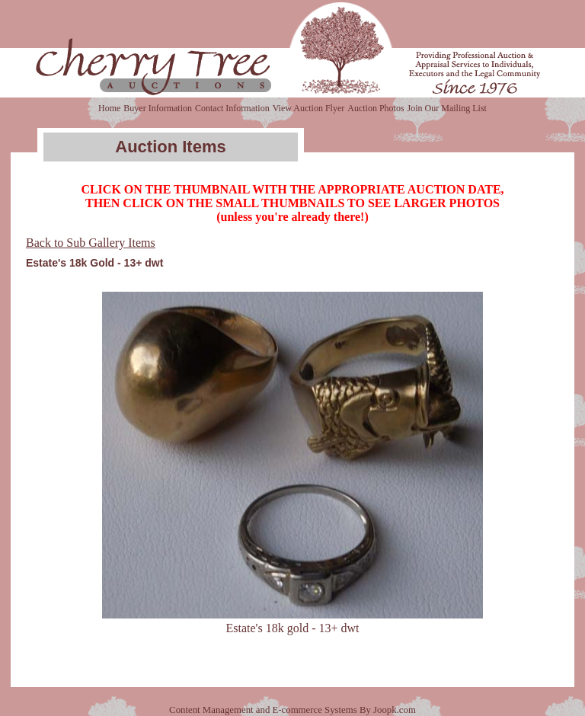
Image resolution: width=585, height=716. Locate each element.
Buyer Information (157, 108)
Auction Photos (375, 108)
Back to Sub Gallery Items (90, 242)
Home (109, 108)
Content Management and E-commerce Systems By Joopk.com (292, 710)
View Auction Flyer (309, 108)
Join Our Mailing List (447, 108)
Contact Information (232, 108)
